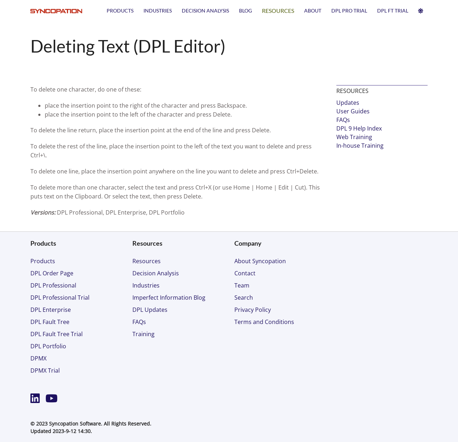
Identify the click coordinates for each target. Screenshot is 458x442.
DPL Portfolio (48, 346)
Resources (278, 10)
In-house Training (360, 145)
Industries (157, 11)
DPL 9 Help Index (359, 128)
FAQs (343, 120)
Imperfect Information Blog (168, 297)
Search (243, 297)
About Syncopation (260, 261)
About (312, 11)
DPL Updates (149, 310)
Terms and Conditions (264, 322)
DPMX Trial (45, 370)
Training (143, 334)
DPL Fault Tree (49, 322)
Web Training (354, 137)
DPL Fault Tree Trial (56, 334)
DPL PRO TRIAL (349, 11)
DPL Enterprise (50, 310)
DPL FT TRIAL (392, 11)
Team (241, 285)
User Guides (353, 111)
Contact (244, 273)
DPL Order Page (51, 273)
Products (120, 11)
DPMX (38, 358)
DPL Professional (53, 285)
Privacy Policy (252, 310)
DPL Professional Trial (59, 297)
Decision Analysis (205, 11)
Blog (245, 11)
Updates (347, 103)
